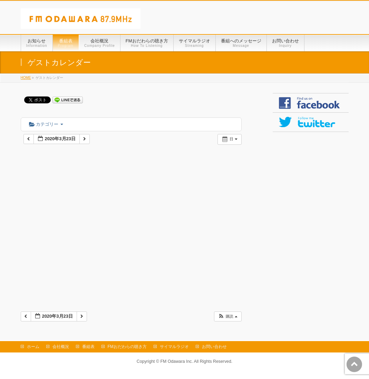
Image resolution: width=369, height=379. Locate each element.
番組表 (88, 346)
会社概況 (60, 346)
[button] (227, 316)
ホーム (33, 346)
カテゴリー (46, 124)
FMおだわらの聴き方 (127, 346)
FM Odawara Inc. (176, 361)
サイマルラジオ (174, 346)
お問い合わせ (214, 346)
